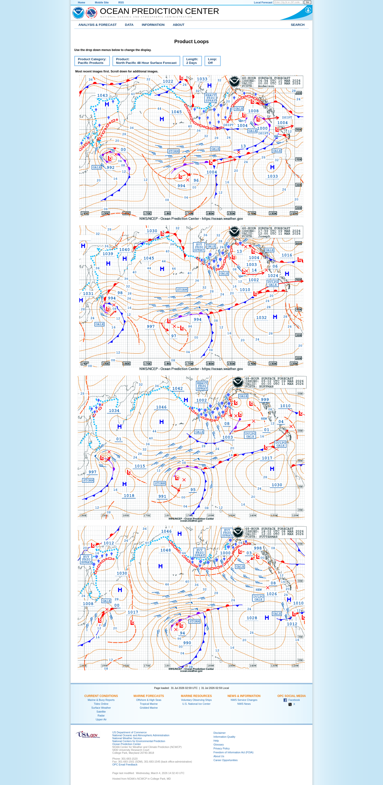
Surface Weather (101, 707)
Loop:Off (210, 61)
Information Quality (224, 736)
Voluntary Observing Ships (196, 699)
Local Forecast (263, 2)
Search (298, 25)
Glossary (218, 744)
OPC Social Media (291, 696)
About (178, 25)
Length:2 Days (190, 61)
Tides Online (101, 703)
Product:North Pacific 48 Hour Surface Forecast (144, 61)
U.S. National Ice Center (196, 703)
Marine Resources (196, 696)
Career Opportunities (225, 760)
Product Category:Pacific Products (90, 61)
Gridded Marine (149, 707)
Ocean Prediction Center (159, 11)
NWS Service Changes (244, 699)
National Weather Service (127, 738)
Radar (101, 715)
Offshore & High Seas (148, 699)
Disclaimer (219, 732)
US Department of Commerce (129, 732)
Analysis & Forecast (97, 25)
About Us (218, 756)
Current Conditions (101, 696)
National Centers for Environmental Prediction (138, 741)
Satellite (101, 711)
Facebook (291, 699)
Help (216, 740)
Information (153, 25)
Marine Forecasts (149, 696)
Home (81, 2)
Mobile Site (102, 2)
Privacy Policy (221, 748)
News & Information (243, 696)
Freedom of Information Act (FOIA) (233, 752)
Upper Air (101, 719)
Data (129, 25)
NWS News (244, 703)
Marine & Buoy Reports (101, 699)
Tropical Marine (149, 703)
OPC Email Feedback (124, 764)
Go (307, 2)
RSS (121, 2)
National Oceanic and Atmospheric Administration (146, 17)
